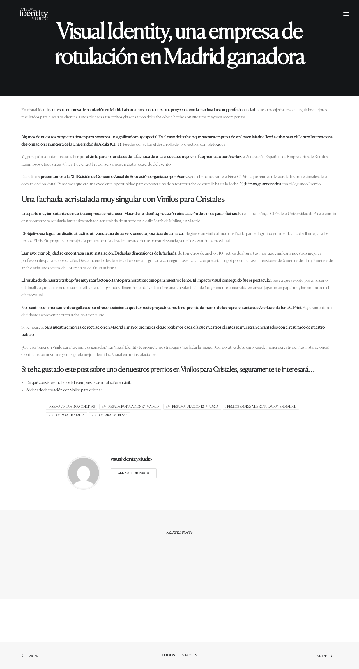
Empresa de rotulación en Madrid (130, 406)
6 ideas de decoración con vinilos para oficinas (64, 390)
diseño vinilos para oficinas (72, 406)
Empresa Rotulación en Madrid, (192, 406)
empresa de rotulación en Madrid (94, 110)
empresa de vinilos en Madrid (240, 137)
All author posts (133, 473)
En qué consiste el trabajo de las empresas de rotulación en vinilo (79, 383)
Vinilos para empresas (109, 415)
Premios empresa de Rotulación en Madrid (260, 406)
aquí (221, 144)
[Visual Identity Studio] (41, 22)
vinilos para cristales (66, 415)
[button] (346, 21)
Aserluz (234, 157)
